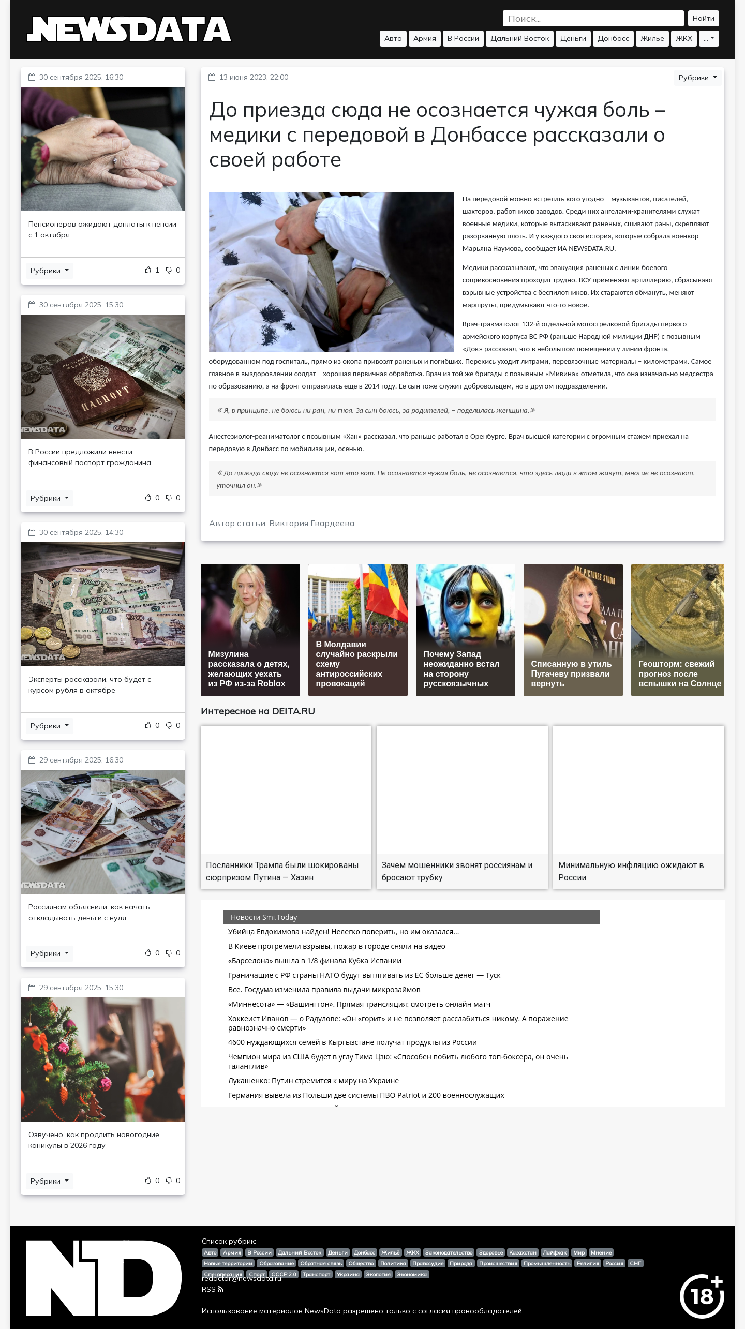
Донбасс (613, 38)
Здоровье (491, 1252)
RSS (213, 1289)
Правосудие (427, 1263)
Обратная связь (321, 1263)
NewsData (323, 1311)
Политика (393, 1263)
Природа (461, 1263)
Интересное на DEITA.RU (258, 711)
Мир (579, 1252)
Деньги (573, 38)
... (706, 38)
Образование (276, 1263)
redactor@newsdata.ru (241, 1278)
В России (463, 38)
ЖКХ (684, 38)
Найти (703, 18)
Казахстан (523, 1252)
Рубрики (47, 270)
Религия (588, 1263)
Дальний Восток (519, 38)
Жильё (652, 38)
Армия (424, 38)
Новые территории (228, 1263)
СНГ (635, 1263)
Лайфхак (555, 1252)
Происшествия (498, 1263)
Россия (614, 1263)
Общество (361, 1263)
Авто (393, 38)
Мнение (601, 1252)
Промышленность (547, 1263)
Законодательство (448, 1252)
